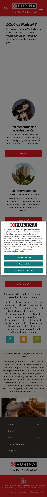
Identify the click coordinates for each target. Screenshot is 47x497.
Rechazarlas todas (23, 264)
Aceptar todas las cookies (23, 257)
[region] (23, 248)
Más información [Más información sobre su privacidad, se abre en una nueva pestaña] (18, 251)
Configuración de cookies (23, 270)
